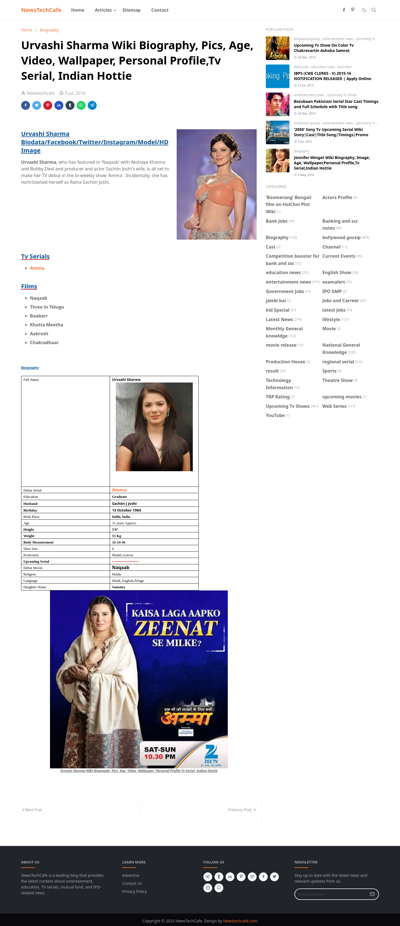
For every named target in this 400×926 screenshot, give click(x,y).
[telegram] (207, 876)
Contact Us (132, 883)
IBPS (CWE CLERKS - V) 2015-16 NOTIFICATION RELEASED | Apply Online (332, 76)
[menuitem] (78, 10)
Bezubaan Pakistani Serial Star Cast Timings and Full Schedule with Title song (336, 104)
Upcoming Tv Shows (370, 38)
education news (323, 66)
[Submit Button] (372, 894)
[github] (218, 887)
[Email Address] (330, 894)
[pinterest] (352, 10)
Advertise (130, 875)
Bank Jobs (301, 66)
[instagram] (207, 887)
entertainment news (338, 38)
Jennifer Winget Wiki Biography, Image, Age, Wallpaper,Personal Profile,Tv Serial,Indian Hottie (332, 163)
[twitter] (274, 876)
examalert (344, 66)
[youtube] (252, 876)
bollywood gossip (307, 38)
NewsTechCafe (41, 10)
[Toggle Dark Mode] (364, 9)
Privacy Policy (134, 891)
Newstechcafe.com (240, 920)
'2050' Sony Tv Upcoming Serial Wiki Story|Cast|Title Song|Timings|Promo (331, 132)
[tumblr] (218, 876)
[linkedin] (230, 876)
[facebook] (343, 10)
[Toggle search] (374, 10)
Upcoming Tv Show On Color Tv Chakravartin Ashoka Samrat (324, 48)
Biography (301, 151)
